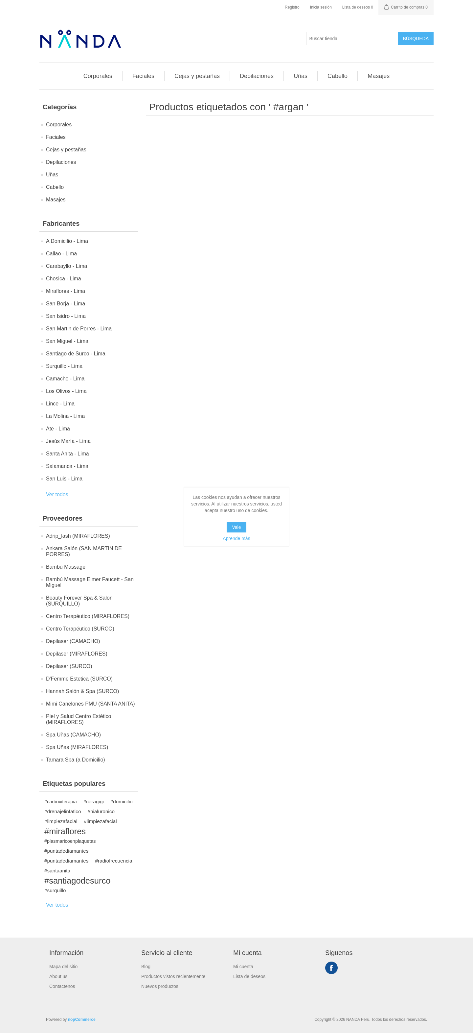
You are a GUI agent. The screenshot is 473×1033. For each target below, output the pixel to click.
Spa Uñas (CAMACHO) (73, 734)
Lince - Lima (60, 403)
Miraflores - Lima (65, 291)
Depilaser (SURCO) (69, 666)
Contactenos (62, 986)
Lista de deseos (249, 976)
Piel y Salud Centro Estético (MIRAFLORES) (78, 719)
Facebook (331, 968)
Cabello (337, 76)
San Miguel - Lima (67, 341)
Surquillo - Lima (64, 366)
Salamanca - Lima (67, 466)
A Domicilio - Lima (67, 241)
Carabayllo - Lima (66, 266)
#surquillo (55, 890)
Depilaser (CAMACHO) (73, 641)
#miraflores (65, 831)
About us (58, 976)
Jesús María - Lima (68, 441)
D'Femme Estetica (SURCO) (79, 679)
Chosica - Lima (63, 278)
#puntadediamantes (66, 851)
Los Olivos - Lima (66, 391)
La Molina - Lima (65, 416)
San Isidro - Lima (66, 316)
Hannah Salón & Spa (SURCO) (82, 691)
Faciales (143, 76)
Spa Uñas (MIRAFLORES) (77, 747)
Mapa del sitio (63, 966)
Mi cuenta (243, 966)
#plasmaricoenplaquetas (70, 841)
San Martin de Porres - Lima (79, 328)
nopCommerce (82, 1019)
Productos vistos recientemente (173, 976)
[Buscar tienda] (352, 38)
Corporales (97, 76)
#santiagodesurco (77, 880)
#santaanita (57, 870)
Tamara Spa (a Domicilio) (75, 759)
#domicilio (121, 801)
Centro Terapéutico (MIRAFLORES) (87, 616)
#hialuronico (101, 811)
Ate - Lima (58, 428)
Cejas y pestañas (197, 76)
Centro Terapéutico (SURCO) (80, 629)
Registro (292, 7)
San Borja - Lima (65, 303)
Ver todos (57, 494)
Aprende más (236, 538)
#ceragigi (93, 801)
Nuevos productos (159, 986)
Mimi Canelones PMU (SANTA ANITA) (90, 704)
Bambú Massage (65, 567)
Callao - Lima (61, 253)
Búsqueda (416, 38)
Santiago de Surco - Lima (75, 353)
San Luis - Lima (64, 478)
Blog (145, 966)
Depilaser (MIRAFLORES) (76, 654)
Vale (236, 527)
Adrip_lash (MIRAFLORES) (78, 536)
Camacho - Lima (65, 378)
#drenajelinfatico (62, 811)
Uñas (300, 76)
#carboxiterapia (60, 801)
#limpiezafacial (60, 821)
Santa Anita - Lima (67, 453)
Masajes (379, 76)
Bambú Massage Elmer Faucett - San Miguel (90, 582)
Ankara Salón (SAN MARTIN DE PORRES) (84, 551)
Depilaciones (257, 76)
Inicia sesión (321, 7)
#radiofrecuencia (113, 861)
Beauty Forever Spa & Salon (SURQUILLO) (79, 601)
